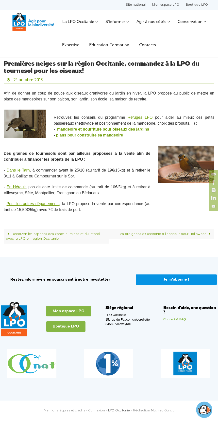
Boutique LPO (197, 4)
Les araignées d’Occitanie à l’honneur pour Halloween (165, 234)
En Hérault (16, 187)
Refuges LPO (140, 117)
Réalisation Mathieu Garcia (153, 410)
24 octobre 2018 (28, 79)
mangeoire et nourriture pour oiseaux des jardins (103, 129)
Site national (136, 4)
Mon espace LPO (165, 4)
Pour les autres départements (33, 204)
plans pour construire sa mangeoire (89, 135)
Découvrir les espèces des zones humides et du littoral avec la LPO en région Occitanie (53, 236)
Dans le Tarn (18, 170)
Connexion (96, 410)
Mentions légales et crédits (64, 410)
